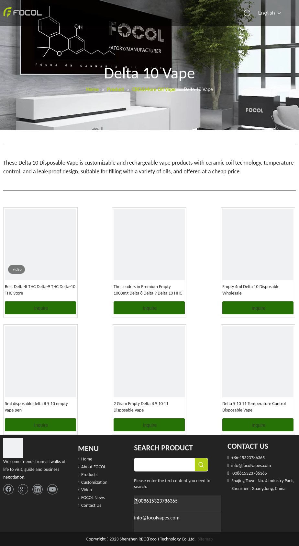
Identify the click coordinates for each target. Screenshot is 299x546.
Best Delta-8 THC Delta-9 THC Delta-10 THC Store (40, 290)
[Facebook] (8, 489)
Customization (94, 482)
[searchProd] (164, 464)
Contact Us (91, 505)
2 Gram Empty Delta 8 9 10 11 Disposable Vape (141, 407)
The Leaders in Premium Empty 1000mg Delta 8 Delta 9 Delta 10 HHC (148, 290)
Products (89, 474)
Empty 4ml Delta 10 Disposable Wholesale (250, 290)
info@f (237, 465)
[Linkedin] (37, 489)
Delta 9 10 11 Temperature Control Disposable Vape (254, 407)
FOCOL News (93, 497)
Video (86, 490)
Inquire (41, 308)
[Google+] (23, 489)
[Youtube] (52, 489)
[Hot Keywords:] (201, 464)
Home (86, 459)
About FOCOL (93, 467)
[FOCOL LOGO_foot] (13, 448)
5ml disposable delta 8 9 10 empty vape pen (36, 407)
